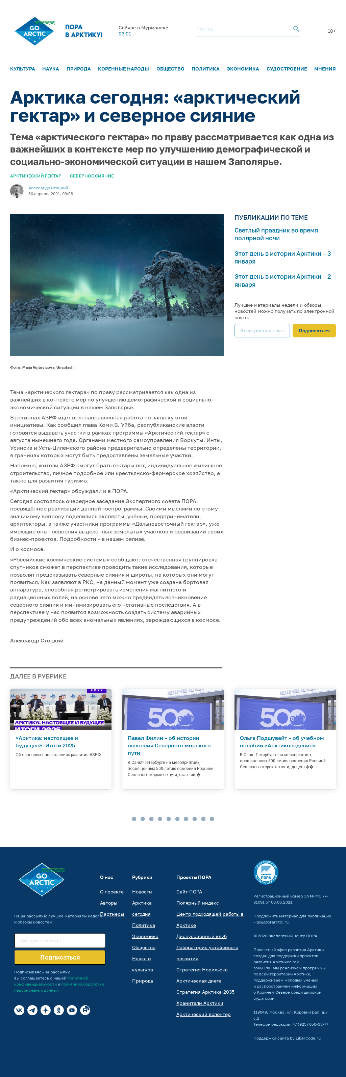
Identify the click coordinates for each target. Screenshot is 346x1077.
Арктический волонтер (203, 1014)
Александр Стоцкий (48, 187)
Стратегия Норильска (202, 969)
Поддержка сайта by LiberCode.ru (287, 1038)
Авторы (108, 903)
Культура (22, 69)
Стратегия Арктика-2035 (205, 992)
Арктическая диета (199, 981)
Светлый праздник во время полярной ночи (276, 234)
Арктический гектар (35, 175)
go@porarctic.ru (272, 921)
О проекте (112, 891)
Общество (170, 69)
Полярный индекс (197, 903)
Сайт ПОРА (189, 891)
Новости (142, 891)
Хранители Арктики (199, 1003)
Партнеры (112, 914)
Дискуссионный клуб (201, 936)
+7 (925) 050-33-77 (310, 1024)
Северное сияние (92, 175)
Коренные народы (123, 69)
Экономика (243, 69)
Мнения (325, 69)
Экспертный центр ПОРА (292, 935)
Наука (50, 69)
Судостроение (287, 69)
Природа (79, 69)
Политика (206, 69)
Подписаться (314, 330)
